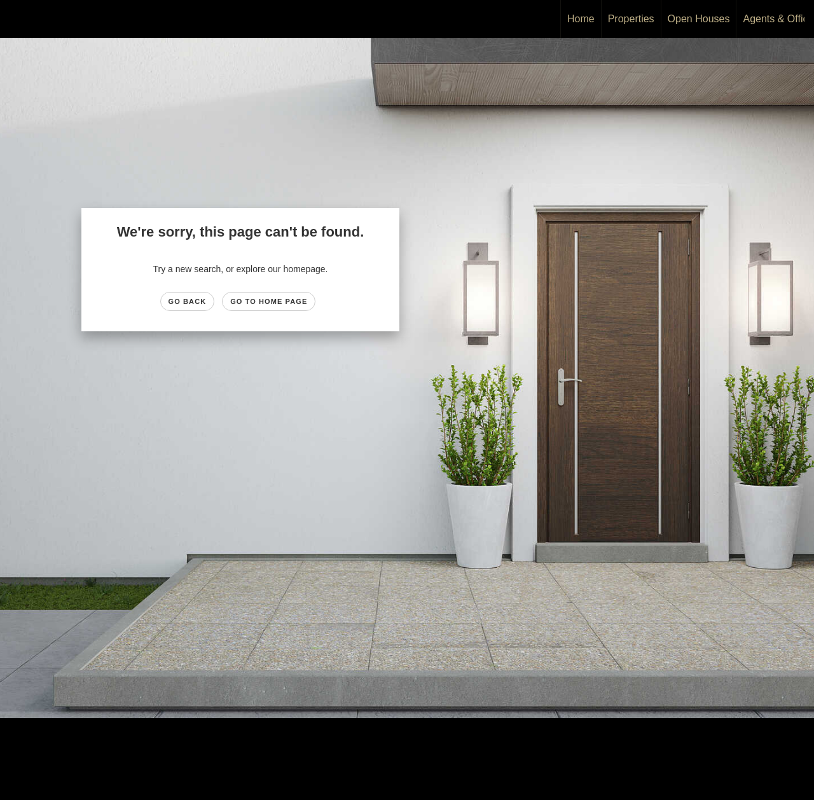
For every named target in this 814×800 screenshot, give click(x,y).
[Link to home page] (16, 19)
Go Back (188, 301)
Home (581, 18)
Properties (631, 18)
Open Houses (699, 18)
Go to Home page (268, 301)
